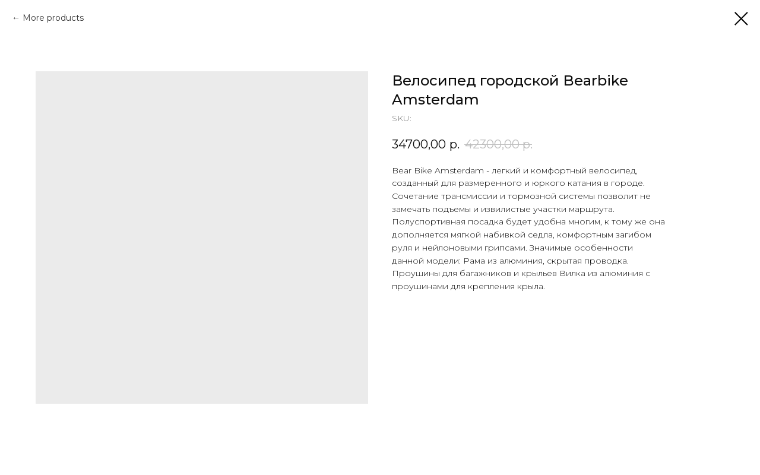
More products (53, 17)
